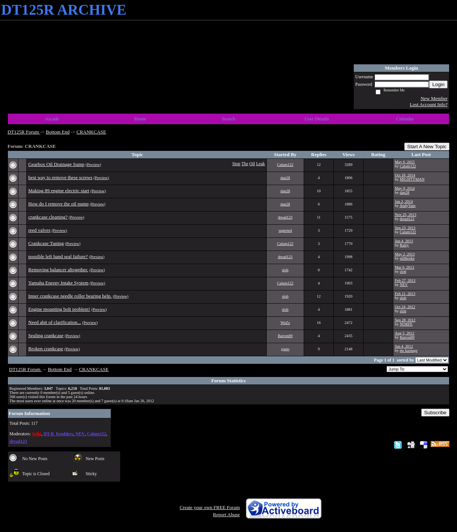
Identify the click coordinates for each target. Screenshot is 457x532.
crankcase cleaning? (47, 217)
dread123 (285, 217)
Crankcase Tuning (46, 243)
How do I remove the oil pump (58, 204)
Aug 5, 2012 (404, 333)
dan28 (285, 178)
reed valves (39, 230)
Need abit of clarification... (54, 322)
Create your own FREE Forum (210, 507)
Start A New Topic (426, 146)
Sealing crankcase (45, 335)
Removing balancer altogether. (58, 269)
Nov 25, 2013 (405, 215)
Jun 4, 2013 (404, 241)
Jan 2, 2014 (404, 201)
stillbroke (407, 258)
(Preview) (93, 165)
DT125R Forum (24, 132)
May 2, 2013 (405, 254)
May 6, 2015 (405, 162)
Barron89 (285, 336)
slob (285, 270)
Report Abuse (226, 514)
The (244, 163)
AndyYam (407, 206)
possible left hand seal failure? (58, 256)
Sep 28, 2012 (405, 320)
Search (228, 119)
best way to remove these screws (60, 177)
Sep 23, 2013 (405, 228)
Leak (260, 163)
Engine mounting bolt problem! (59, 309)
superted (285, 230)
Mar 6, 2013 (404, 267)
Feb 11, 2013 (405, 294)
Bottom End (58, 132)
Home (140, 119)
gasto (285, 349)
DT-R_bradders (58, 434)
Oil (252, 163)
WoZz (285, 323)
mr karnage (408, 350)
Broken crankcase (45, 348)
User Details (316, 119)
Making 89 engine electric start (58, 190)
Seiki (36, 434)
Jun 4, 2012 (404, 346)
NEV (404, 285)
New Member (434, 98)
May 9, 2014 (405, 188)
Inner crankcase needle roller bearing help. (70, 296)
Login (438, 84)
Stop (236, 163)
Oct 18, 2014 (405, 175)
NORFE (406, 324)
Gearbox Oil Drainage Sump (56, 164)
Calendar (405, 119)
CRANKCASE (91, 132)
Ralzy (404, 245)
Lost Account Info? (429, 104)
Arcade (52, 119)
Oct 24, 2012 (405, 307)
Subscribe (435, 412)
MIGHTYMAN (412, 179)
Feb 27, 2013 (405, 280)
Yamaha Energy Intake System (58, 283)
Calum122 (285, 165)
